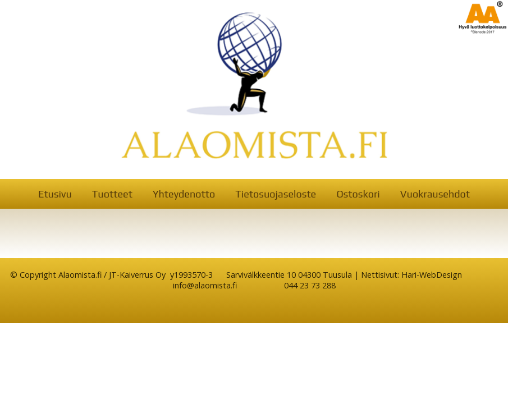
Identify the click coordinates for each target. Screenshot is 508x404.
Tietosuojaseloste (275, 194)
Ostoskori (357, 194)
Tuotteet (112, 194)
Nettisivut (379, 274)
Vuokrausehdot (435, 194)
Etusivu (55, 194)
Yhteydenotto (184, 194)
